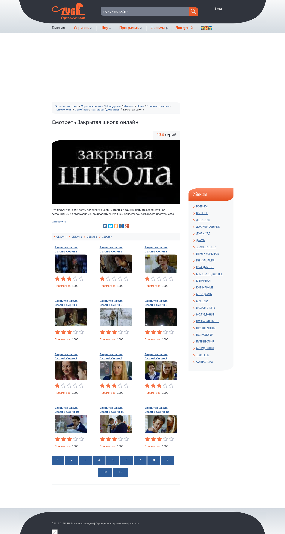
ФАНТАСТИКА (204, 362)
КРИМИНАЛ (203, 281)
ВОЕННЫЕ (202, 213)
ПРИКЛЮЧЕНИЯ (205, 328)
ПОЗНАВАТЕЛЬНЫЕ (207, 321)
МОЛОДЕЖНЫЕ (205, 314)
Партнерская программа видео (111, 523)
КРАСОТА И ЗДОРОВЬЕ (209, 274)
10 (105, 472)
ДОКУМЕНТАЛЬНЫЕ (208, 227)
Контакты (134, 523)
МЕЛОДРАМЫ (204, 294)
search (193, 11)
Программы (129, 28)
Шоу (104, 28)
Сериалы (81, 28)
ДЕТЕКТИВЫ (203, 220)
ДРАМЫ (200, 240)
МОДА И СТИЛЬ (205, 308)
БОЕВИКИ (202, 206)
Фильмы (158, 28)
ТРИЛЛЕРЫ (202, 355)
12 (120, 472)
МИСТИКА (202, 301)
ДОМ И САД (203, 233)
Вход (218, 9)
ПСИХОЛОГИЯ (204, 335)
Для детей (184, 28)
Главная (58, 28)
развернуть (59, 221)
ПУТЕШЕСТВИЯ (205, 341)
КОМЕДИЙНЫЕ (205, 267)
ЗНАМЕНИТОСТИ (206, 247)
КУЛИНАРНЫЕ (204, 287)
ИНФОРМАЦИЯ (205, 260)
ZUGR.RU (65, 523)
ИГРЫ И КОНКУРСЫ (207, 254)
